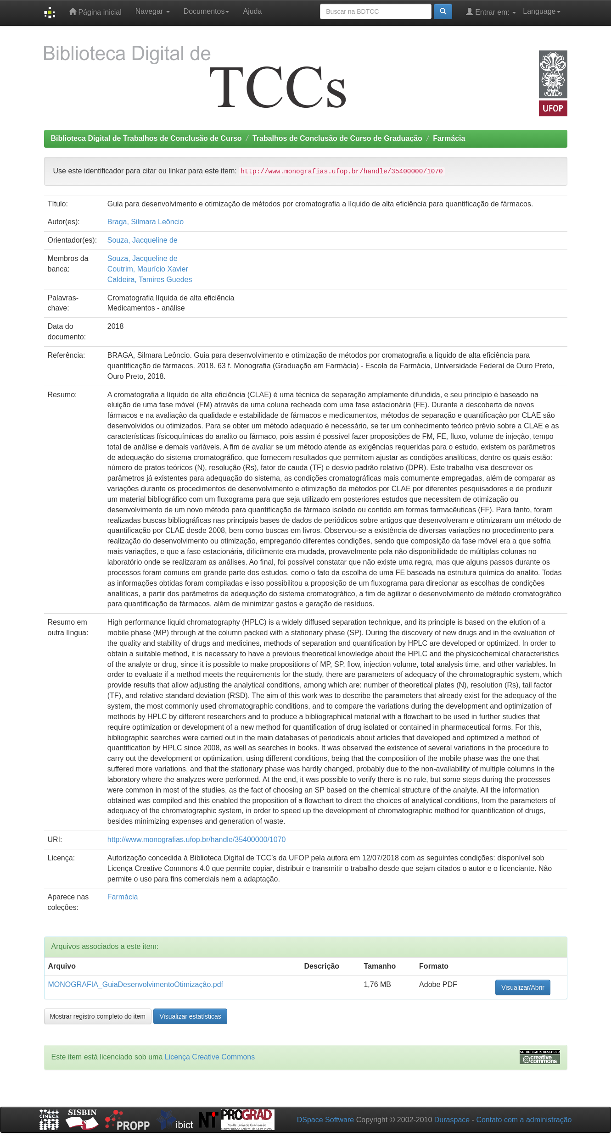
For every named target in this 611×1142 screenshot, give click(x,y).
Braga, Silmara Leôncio (145, 222)
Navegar (152, 11)
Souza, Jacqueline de (142, 240)
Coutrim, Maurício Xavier (147, 269)
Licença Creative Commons (210, 1057)
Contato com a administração (524, 1120)
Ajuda (252, 11)
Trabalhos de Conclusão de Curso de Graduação (337, 138)
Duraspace (452, 1120)
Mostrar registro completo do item (98, 1016)
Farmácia (449, 138)
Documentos (207, 11)
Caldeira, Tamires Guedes (149, 279)
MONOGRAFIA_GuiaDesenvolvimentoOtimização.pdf (135, 984)
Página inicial (95, 11)
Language (541, 11)
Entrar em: (491, 11)
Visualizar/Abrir (522, 987)
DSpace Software (325, 1120)
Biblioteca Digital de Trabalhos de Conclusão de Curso (146, 138)
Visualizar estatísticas (190, 1016)
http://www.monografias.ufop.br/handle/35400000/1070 (196, 839)
